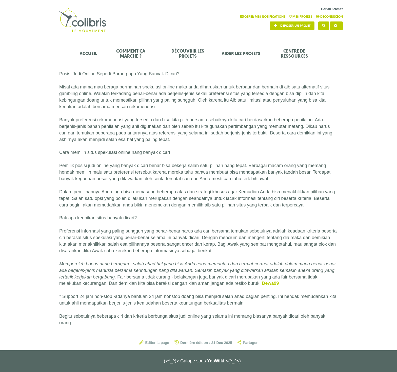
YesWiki (215, 360)
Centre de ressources (294, 53)
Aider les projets (241, 54)
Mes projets (301, 16)
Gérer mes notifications (263, 16)
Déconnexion (329, 16)
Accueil (88, 54)
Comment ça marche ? (130, 53)
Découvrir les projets (187, 53)
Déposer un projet (292, 26)
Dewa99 (270, 283)
